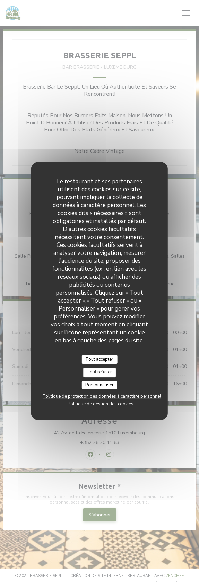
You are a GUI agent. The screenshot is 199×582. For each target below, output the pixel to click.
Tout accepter (99, 359)
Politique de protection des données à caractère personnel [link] (102, 396)
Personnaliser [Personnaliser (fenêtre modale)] (99, 385)
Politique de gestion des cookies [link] (100, 404)
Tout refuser (99, 372)
